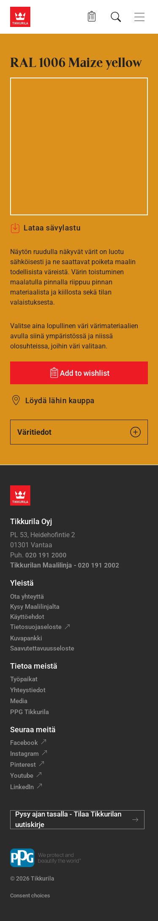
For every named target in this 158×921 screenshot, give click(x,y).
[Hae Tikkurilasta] (116, 17)
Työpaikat (23, 679)
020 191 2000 (46, 555)
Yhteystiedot (28, 690)
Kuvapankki (26, 638)
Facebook (24, 743)
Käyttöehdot (27, 617)
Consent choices (30, 895)
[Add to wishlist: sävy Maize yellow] (79, 372)
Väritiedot (79, 432)
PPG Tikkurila (29, 712)
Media (18, 701)
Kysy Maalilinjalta (34, 606)
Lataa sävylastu (45, 228)
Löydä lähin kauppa (60, 400)
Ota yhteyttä (27, 596)
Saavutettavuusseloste (42, 648)
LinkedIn (22, 787)
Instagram (24, 754)
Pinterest (23, 764)
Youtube (21, 775)
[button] (91, 16)
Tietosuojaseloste (36, 627)
